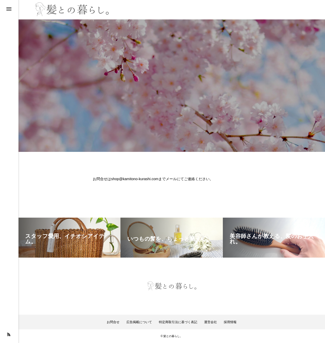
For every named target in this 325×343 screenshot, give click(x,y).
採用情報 (230, 322)
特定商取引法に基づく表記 (178, 322)
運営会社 (210, 322)
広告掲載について (139, 322)
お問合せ (113, 322)
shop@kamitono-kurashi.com (134, 179)
